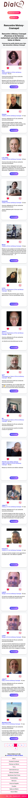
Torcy (14, 767)
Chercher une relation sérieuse (10, 462)
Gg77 (3, 375)
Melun (14, 758)
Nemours (14, 780)
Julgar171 (4, 505)
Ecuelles (14, 786)
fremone (4, 114)
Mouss (3, 244)
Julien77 (4, 679)
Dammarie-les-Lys (14, 769)
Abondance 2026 (6, 722)
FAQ (7, 796)
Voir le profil (14, 87)
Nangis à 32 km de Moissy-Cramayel (11, 593)
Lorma (3, 288)
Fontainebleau (14, 778)
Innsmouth (5, 201)
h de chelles (5, 157)
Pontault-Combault (14, 761)
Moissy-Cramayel (14, 772)
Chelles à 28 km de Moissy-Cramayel (11, 115)
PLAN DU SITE (16, 796)
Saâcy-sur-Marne (14, 789)
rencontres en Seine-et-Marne (15, 755)
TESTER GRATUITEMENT (14, 12)
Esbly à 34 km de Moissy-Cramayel (11, 680)
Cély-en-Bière (14, 791)
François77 (5, 548)
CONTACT (24, 796)
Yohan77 (4, 331)
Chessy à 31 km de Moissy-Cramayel (11, 506)
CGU (10, 796)
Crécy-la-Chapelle (14, 783)
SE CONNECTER (14, 17)
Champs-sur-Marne (14, 764)
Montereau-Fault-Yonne (14, 775)
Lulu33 (3, 635)
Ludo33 (4, 592)
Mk (3, 418)
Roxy (3, 71)
